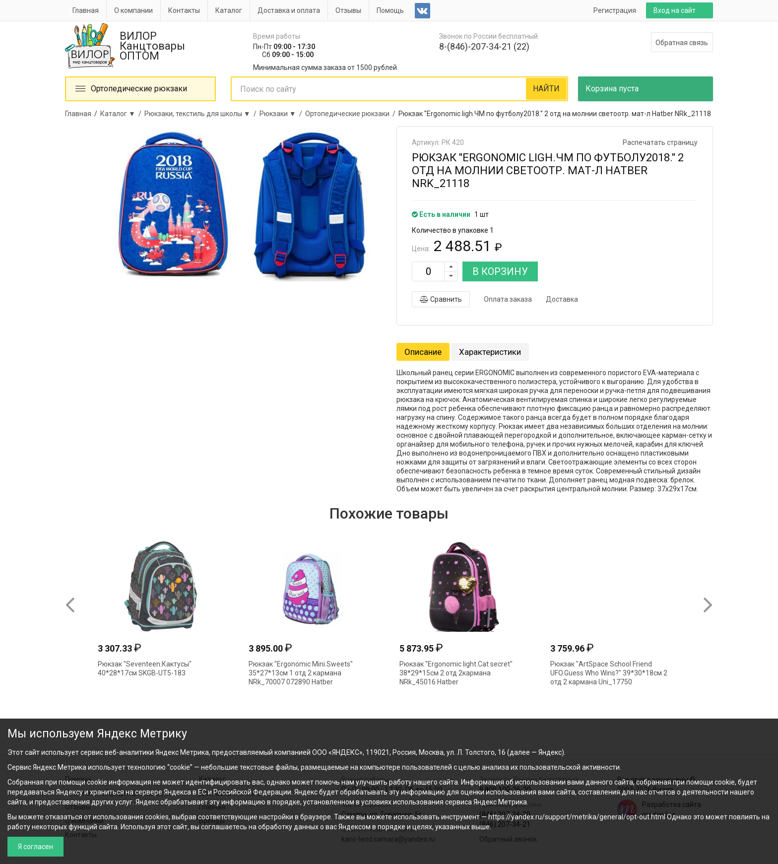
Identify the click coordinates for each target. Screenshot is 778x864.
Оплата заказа (508, 299)
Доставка (562, 299)
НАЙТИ (546, 88)
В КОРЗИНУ (500, 271)
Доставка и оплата (289, 10)
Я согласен (35, 847)
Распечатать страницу (660, 142)
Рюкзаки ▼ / (282, 114)
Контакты (184, 10)
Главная (85, 10)
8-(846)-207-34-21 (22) (484, 46)
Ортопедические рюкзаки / (351, 114)
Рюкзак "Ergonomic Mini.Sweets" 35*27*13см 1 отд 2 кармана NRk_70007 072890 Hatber (301, 673)
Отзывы (348, 10)
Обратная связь (681, 43)
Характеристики (490, 352)
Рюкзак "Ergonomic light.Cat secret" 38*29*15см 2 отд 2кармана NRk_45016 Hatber (456, 673)
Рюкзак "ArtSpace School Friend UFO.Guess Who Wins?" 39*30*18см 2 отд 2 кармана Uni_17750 (608, 673)
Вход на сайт (674, 10)
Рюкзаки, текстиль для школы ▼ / (201, 114)
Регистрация (614, 10)
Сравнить (441, 299)
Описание (423, 352)
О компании (133, 10)
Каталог (228, 10)
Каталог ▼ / (122, 114)
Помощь (390, 10)
